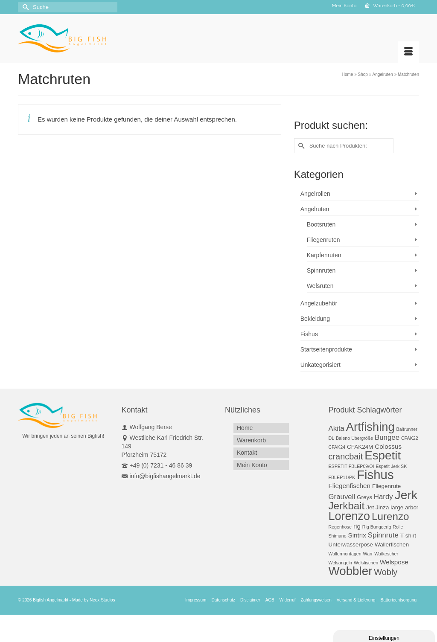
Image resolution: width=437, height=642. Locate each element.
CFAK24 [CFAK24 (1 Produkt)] (337, 447)
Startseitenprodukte (326, 349)
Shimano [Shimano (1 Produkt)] (338, 535)
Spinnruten (321, 270)
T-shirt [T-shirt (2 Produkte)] (408, 535)
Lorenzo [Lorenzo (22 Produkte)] (349, 516)
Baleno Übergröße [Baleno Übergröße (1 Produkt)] (354, 438)
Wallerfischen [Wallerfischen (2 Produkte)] (392, 544)
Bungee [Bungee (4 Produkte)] (387, 437)
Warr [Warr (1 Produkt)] (368, 553)
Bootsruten (321, 224)
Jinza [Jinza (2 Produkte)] (382, 507)
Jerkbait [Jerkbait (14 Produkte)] (347, 505)
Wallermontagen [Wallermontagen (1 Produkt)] (345, 553)
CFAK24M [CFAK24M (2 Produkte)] (360, 447)
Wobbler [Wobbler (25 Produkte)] (351, 571)
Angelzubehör (318, 303)
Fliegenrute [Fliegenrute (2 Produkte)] (386, 486)
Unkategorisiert (320, 364)
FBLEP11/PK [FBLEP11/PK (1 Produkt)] (342, 477)
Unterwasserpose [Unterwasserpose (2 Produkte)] (351, 544)
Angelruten (314, 209)
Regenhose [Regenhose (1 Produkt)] (340, 526)
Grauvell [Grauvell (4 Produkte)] (342, 497)
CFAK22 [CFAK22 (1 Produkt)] (409, 438)
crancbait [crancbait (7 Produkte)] (346, 456)
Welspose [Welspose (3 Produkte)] (394, 562)
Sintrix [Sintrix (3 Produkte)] (357, 535)
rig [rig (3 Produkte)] (357, 526)
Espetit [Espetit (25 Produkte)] (382, 455)
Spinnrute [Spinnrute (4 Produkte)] (383, 535)
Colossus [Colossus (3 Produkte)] (388, 446)
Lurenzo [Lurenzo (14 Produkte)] (390, 516)
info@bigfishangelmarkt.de (161, 476)
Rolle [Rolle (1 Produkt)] (398, 526)
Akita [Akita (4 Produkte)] (336, 428)
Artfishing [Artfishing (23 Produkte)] (370, 426)
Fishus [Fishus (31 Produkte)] (375, 475)
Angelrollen (315, 193)
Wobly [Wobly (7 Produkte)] (385, 572)
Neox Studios (102, 600)
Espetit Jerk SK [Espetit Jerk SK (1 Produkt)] (391, 466)
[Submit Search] (24, 7)
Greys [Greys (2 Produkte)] (364, 497)
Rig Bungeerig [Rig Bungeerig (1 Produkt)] (376, 526)
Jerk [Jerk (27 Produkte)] (406, 495)
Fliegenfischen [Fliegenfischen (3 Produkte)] (350, 485)
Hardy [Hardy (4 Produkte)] (383, 497)
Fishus (309, 334)
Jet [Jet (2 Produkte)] (370, 507)
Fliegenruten (323, 239)
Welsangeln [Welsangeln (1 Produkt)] (341, 562)
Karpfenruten (324, 255)
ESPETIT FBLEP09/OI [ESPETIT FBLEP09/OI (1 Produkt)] (351, 466)
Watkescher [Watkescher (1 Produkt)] (386, 553)
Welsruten (320, 285)
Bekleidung (315, 318)
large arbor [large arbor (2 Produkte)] (404, 507)
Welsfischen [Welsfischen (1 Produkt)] (366, 562)
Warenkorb (390, 6)
